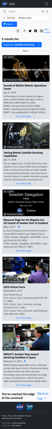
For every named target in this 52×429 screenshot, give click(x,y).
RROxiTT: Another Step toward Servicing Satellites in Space (21, 356)
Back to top (43, 396)
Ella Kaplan (16, 425)
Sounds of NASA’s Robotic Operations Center (25, 87)
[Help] (4, 11)
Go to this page (25, 116)
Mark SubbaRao (19, 423)
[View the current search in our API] (18, 31)
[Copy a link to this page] (24, 30)
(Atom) (47, 32)
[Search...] (23, 11)
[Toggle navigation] (46, 4)
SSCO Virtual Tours (14, 287)
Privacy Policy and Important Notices (16, 416)
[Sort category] (33, 17)
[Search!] (47, 11)
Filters (9, 24)
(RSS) (46, 29)
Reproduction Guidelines (12, 418)
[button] (39, 44)
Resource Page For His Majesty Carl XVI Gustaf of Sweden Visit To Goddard (26, 221)
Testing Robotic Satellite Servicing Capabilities (23, 154)
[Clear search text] (42, 11)
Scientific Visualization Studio (12, 3)
